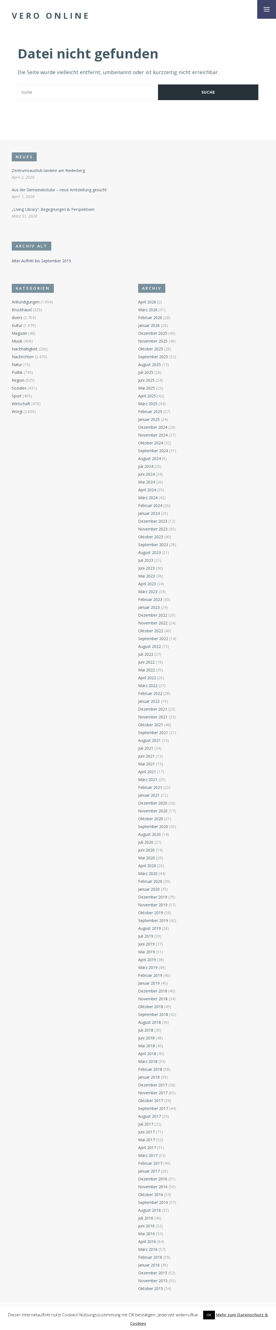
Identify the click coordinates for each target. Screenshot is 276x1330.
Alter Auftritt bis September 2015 (41, 260)
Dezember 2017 (152, 1085)
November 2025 (153, 341)
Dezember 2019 (152, 897)
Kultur (17, 325)
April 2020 (147, 865)
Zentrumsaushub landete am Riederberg (48, 170)
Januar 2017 (149, 1171)
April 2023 (147, 583)
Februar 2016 (150, 1257)
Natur (17, 364)
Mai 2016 (146, 1233)
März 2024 (147, 497)
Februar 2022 (150, 693)
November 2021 (153, 717)
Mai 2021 (146, 764)
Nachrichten (23, 356)
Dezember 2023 (152, 521)
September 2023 (153, 544)
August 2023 (149, 552)
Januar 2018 (149, 1077)
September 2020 (153, 826)
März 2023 (147, 591)
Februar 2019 (150, 975)
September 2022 (153, 638)
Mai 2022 (146, 670)
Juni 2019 (146, 944)
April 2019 (147, 959)
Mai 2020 (146, 857)
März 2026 (147, 309)
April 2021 (147, 771)
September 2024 (153, 450)
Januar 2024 (149, 513)
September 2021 (153, 732)
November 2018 (153, 998)
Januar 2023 (149, 607)
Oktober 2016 (150, 1194)
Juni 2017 (146, 1132)
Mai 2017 (146, 1139)
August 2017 (149, 1116)
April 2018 (147, 1053)
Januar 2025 (149, 419)
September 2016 (153, 1202)
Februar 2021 (150, 787)
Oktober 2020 (150, 818)
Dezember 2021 (152, 709)
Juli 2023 (145, 560)
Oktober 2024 (150, 442)
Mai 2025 (146, 388)
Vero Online (51, 15)
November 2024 (153, 435)
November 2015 (153, 1280)
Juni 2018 (146, 1038)
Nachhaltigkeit (25, 349)
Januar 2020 (149, 889)
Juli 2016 (145, 1218)
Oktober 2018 (150, 1006)
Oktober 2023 (150, 536)
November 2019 (153, 904)
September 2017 (153, 1108)
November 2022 (153, 623)
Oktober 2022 (150, 630)
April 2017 (147, 1147)
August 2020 (149, 834)
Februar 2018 (150, 1069)
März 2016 (147, 1249)
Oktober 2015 (150, 1288)
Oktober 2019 (150, 912)
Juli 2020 (145, 842)
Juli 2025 (145, 372)
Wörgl (17, 411)
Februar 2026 (150, 317)
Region (18, 380)
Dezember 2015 (152, 1272)
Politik (17, 372)
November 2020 (153, 810)
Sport (17, 395)
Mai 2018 (146, 1045)
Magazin (19, 333)
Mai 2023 (146, 576)
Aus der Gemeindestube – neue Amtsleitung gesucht (59, 189)
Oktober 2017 (150, 1100)
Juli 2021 (145, 748)
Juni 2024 (146, 474)
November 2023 (153, 529)
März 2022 (147, 685)
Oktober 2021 (150, 724)
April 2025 (147, 395)
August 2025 (149, 364)
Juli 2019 (145, 936)
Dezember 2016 (152, 1179)
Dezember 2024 (152, 427)
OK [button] (209, 1314)
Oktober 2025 (150, 349)
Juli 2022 (145, 654)
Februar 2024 (150, 505)
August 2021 (149, 740)
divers (17, 317)
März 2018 (147, 1061)
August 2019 (149, 928)
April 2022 (147, 677)
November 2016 (153, 1186)
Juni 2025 (146, 380)
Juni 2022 (146, 662)
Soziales (19, 388)
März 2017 (147, 1155)
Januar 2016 (149, 1265)
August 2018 (149, 1022)
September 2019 (153, 920)
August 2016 (149, 1210)
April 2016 (147, 1241)
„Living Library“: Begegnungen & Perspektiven (53, 209)
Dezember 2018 (152, 991)
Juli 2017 (145, 1124)
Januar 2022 (149, 701)
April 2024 (147, 489)
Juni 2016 (146, 1225)
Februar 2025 (150, 411)
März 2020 (147, 873)
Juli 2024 (145, 466)
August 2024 (149, 458)
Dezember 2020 (152, 803)
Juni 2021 (146, 756)
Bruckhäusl (22, 309)
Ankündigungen (26, 302)
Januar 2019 (149, 983)
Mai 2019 (146, 951)
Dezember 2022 (152, 615)
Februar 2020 (150, 881)
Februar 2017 (150, 1163)
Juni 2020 (146, 850)
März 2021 (147, 779)
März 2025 (147, 403)
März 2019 (147, 967)
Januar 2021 (149, 795)
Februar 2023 (150, 599)
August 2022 (149, 646)
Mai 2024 (146, 482)
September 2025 (153, 356)
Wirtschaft (21, 403)
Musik (17, 341)
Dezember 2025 (152, 333)
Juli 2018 (145, 1030)
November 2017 (153, 1092)
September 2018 (153, 1014)
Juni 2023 (146, 568)
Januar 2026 (149, 325)
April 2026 (147, 302)
